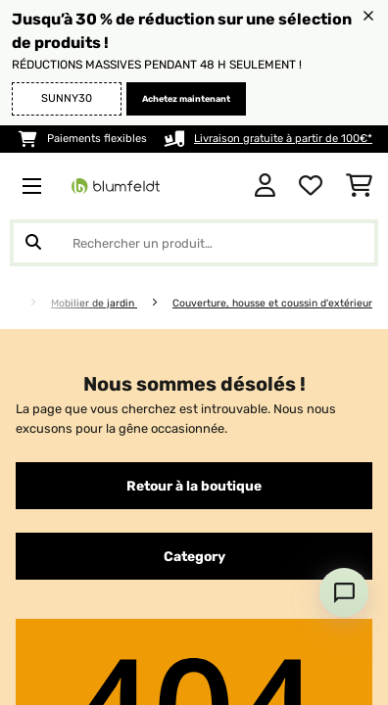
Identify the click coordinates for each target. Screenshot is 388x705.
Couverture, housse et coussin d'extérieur (272, 303)
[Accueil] (27, 303)
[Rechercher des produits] (194, 242)
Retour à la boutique (194, 486)
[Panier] (359, 186)
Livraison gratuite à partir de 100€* (283, 138)
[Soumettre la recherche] (33, 243)
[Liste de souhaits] (310, 186)
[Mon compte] (265, 186)
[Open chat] (343, 592)
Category (194, 556)
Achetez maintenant (186, 99)
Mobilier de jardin (94, 303)
